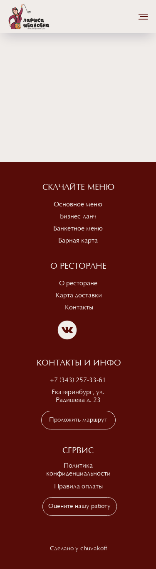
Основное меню (78, 204)
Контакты (79, 307)
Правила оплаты (78, 486)
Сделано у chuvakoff (78, 549)
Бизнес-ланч (78, 216)
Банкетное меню (78, 229)
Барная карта (78, 241)
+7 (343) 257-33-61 (78, 380)
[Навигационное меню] (143, 17)
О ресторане (78, 283)
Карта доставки (79, 295)
